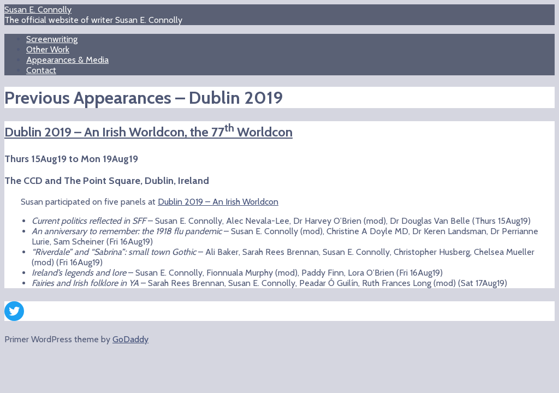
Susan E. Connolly (38, 9)
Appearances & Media (67, 60)
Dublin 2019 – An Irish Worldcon (218, 201)
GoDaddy (130, 339)
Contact (41, 70)
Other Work (47, 49)
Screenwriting (52, 39)
